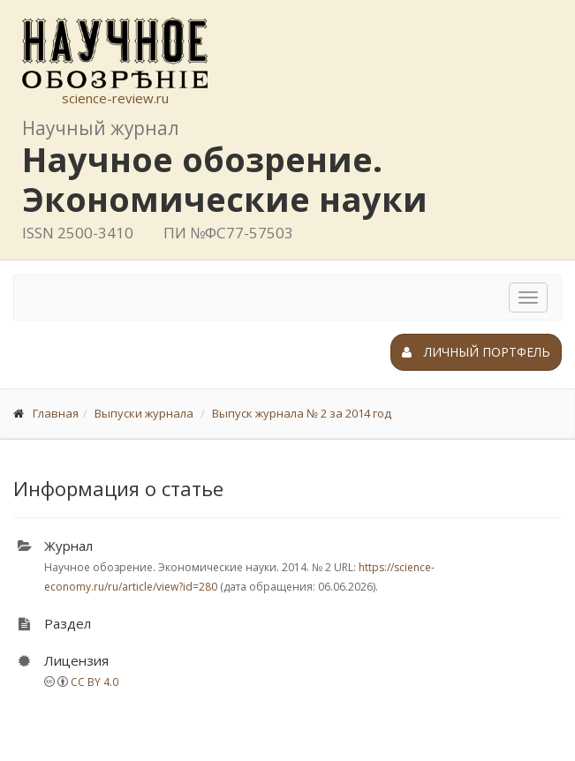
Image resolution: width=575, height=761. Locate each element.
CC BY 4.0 (94, 681)
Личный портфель (476, 351)
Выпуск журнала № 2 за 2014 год (301, 413)
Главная (56, 413)
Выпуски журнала (144, 413)
